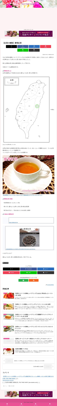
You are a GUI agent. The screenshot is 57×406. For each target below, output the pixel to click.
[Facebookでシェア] (15, 46)
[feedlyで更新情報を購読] (27, 276)
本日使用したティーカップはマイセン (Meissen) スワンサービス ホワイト (22, 191)
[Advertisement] (28, 18)
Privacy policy (23, 401)
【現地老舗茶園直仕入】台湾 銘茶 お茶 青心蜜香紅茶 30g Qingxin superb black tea (20, 245)
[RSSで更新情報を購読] (30, 276)
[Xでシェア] (7, 46)
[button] (50, 46)
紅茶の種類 (5, 259)
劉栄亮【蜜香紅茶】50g (13, 218)
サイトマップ (37, 401)
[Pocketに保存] (33, 46)
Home (18, 401)
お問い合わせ (30, 401)
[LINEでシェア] (41, 46)
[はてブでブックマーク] (24, 46)
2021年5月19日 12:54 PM (8, 377)
